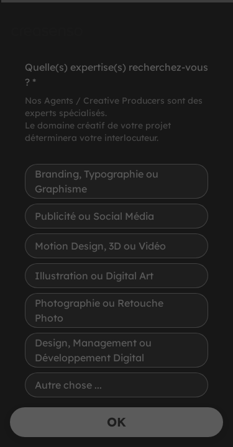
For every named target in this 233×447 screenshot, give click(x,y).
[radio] (116, 181)
